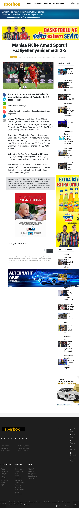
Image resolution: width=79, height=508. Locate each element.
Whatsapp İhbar (23, 448)
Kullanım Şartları (23, 446)
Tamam (67, 506)
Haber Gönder (23, 450)
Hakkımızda (5, 446)
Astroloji (31, 478)
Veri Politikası (5, 450)
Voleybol (47, 3)
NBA (2, 485)
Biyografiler (32, 474)
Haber (3, 482)
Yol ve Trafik (19, 471)
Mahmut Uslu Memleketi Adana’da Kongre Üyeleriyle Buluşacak (68, 344)
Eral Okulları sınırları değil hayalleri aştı (69, 306)
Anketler (31, 471)
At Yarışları (4, 480)
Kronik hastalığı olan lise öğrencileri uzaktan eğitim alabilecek (68, 262)
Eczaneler (18, 478)
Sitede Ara (31, 469)
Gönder (49, 251)
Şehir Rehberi (19, 490)
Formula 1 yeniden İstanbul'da (68, 316)
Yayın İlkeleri (5, 448)
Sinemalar (18, 485)
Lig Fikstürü (18, 480)
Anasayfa (5, 22)
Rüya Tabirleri (32, 476)
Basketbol (38, 3)
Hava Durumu (19, 469)
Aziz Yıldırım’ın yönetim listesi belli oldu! (68, 327)
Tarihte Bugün (19, 482)
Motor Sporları (59, 3)
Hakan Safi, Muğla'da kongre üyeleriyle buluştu (68, 153)
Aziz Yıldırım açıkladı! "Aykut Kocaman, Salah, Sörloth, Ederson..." (69, 292)
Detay (58, 506)
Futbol (29, 3)
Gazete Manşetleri (18, 493)
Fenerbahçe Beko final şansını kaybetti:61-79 (69, 85)
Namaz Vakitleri (17, 474)
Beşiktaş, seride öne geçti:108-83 (69, 96)
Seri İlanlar (18, 487)
